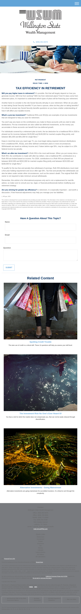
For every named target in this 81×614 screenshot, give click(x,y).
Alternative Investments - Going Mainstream (40, 487)
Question (7, 248)
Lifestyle (40, 550)
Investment (40, 539)
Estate (40, 541)
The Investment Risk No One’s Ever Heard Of (40, 413)
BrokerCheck (39, 562)
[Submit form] (9, 268)
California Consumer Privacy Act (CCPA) (56, 576)
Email (7, 235)
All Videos (40, 554)
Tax (40, 546)
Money (40, 548)
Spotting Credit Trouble (40, 342)
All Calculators (40, 557)
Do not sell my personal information (42, 578)
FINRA (31, 587)
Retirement (40, 537)
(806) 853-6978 (40, 42)
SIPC (35, 587)
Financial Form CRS (9, 558)
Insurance (40, 543)
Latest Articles (40, 552)
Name (7, 222)
